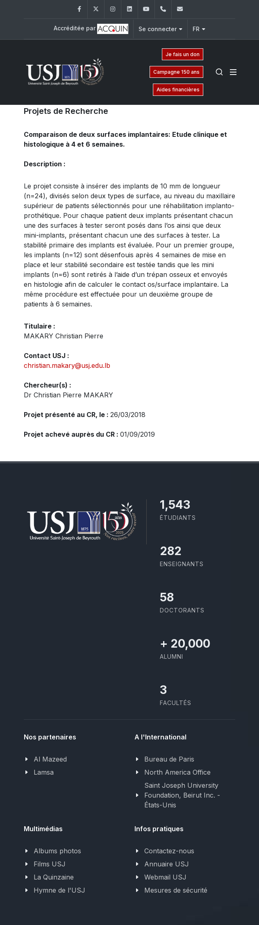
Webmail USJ (165, 877)
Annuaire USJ (166, 864)
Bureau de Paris (169, 759)
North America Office (177, 772)
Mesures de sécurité (175, 890)
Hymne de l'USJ (59, 890)
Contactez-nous (169, 851)
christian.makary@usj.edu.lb (67, 365)
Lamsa (44, 772)
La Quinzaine (54, 877)
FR (199, 29)
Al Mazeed (50, 759)
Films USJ (50, 864)
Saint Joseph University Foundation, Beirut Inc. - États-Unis (182, 795)
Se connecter (160, 29)
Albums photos (57, 851)
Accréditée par (91, 29)
